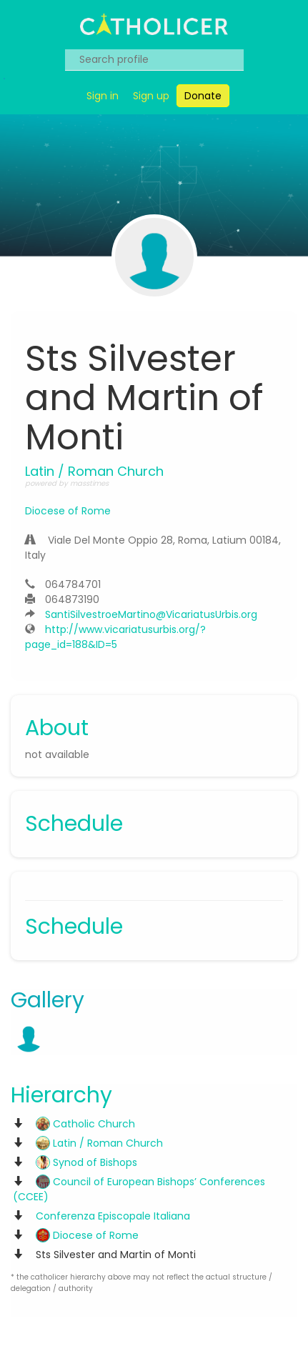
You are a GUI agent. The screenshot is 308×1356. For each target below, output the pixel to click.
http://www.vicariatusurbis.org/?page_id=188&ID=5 (115, 637)
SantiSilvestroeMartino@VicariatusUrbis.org (151, 614)
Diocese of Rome (68, 511)
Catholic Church (85, 1124)
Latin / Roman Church (99, 1143)
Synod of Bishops (86, 1162)
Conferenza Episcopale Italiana (113, 1216)
